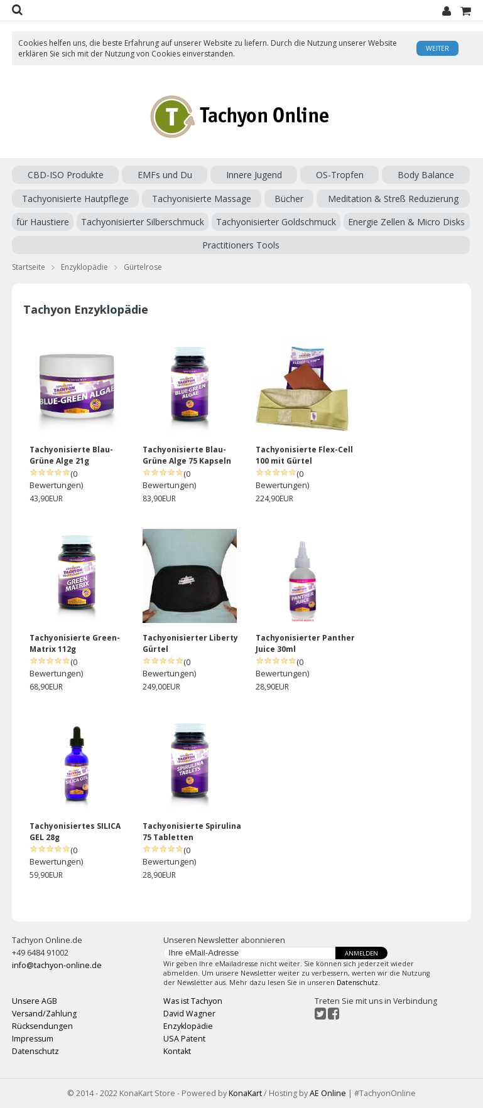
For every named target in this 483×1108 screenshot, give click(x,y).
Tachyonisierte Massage (201, 199)
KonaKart (245, 1093)
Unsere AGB (34, 1001)
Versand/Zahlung (44, 1013)
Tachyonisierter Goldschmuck (276, 222)
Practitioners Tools (240, 245)
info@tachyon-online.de (57, 965)
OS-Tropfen (340, 175)
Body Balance (426, 175)
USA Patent (184, 1038)
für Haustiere (42, 222)
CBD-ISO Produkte (66, 175)
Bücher (288, 199)
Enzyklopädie (84, 267)
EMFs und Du (165, 175)
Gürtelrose (143, 267)
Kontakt (177, 1051)
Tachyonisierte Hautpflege (75, 199)
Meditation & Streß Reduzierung (393, 199)
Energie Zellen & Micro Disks (406, 222)
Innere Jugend (254, 175)
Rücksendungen (42, 1026)
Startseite (28, 267)
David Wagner (189, 1013)
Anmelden (361, 953)
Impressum (32, 1038)
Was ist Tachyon (192, 1001)
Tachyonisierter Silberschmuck (142, 222)
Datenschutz (357, 982)
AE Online (328, 1093)
